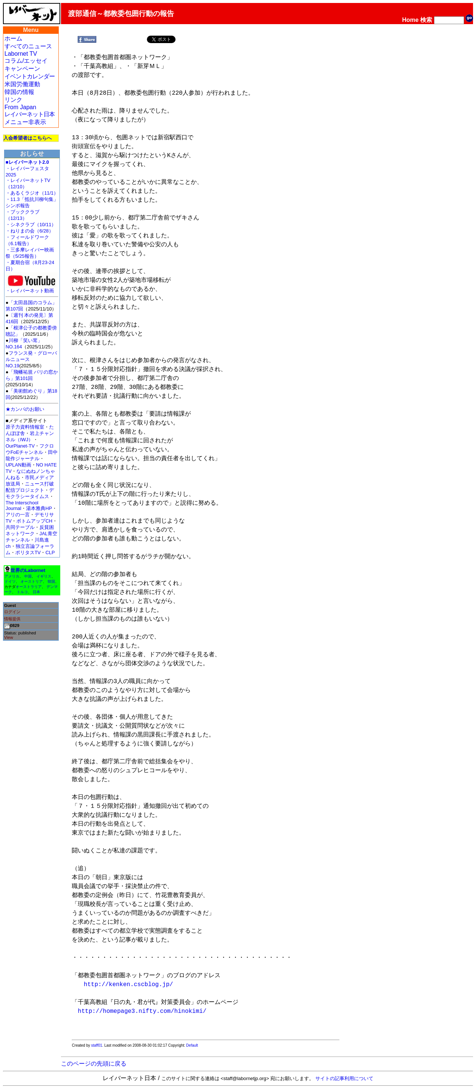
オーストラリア (29, 587)
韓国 (51, 581)
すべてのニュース (28, 46)
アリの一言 (18, 514)
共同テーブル (20, 527)
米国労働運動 (22, 84)
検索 (426, 20)
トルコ (22, 592)
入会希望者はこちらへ (27, 138)
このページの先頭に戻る (93, 1063)
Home (410, 20)
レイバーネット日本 (29, 114)
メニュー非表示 (25, 122)
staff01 (96, 1045)
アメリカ (11, 576)
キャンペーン (22, 68)
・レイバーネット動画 (32, 288)
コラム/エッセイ (26, 61)
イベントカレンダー (29, 76)
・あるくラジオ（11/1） (32, 193)
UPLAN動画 (18, 465)
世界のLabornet (27, 570)
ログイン (12, 611)
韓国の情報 (19, 92)
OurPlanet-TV (20, 446)
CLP (50, 552)
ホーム (13, 38)
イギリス (43, 576)
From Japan (20, 107)
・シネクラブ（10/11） (31, 224)
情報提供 (12, 619)
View (8, 637)
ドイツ (10, 581)
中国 (28, 576)
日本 (36, 592)
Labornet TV (20, 54)
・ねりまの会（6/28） (30, 231)
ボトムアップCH (34, 521)
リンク (13, 100)
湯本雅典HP (39, 508)
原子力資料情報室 (25, 427)
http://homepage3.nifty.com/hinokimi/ (142, 1011)
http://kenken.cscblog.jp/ (128, 984)
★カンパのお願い (25, 409)
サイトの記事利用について (344, 1078)
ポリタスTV (28, 552)
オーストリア (31, 581)
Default (192, 1045)
